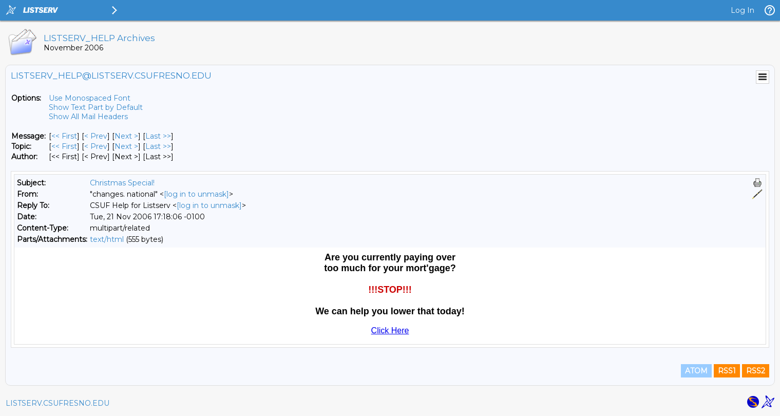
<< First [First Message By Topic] (64, 146)
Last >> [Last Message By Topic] (158, 146)
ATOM (696, 370)
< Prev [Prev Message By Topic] (95, 146)
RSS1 (727, 370)
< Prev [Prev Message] (95, 136)
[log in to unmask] (196, 194)
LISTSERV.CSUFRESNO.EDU (57, 403)
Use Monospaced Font (89, 98)
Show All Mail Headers (88, 116)
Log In (742, 10)
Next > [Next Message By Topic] (126, 146)
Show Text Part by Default (96, 107)
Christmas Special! (122, 182)
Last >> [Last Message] (158, 136)
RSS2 (755, 370)
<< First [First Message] (64, 136)
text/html (107, 239)
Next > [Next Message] (126, 136)
